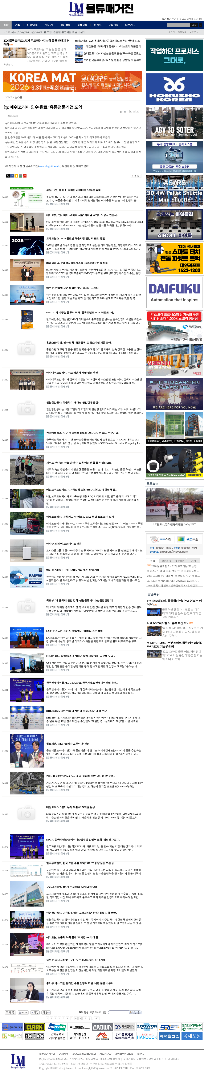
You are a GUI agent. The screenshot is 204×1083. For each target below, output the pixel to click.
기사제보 (63, 1054)
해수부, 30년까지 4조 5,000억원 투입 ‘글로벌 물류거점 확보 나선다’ (48, 32)
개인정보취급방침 (124, 1054)
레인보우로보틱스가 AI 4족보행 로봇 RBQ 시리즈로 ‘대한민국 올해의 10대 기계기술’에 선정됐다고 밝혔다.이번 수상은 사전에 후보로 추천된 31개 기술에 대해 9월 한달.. (92, 500)
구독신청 (113, 25)
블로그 (140, 1054)
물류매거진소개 (47, 1054)
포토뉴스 (152, 483)
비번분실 (194, 32)
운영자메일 (185, 18)
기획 (17, 25)
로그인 (171, 32)
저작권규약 (105, 1054)
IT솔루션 (154, 594)
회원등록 (182, 32)
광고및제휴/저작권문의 (84, 1054)
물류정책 (82, 25)
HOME (8, 97)
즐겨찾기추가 (169, 18)
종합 (5, 25)
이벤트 (98, 25)
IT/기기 (48, 25)
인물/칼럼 (65, 25)
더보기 (130, 25)
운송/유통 (32, 25)
